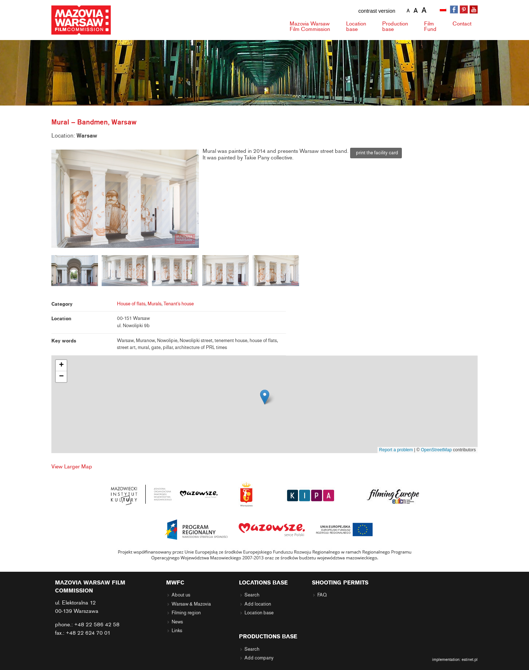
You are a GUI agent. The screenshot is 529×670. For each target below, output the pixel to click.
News (177, 622)
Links (177, 631)
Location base (259, 613)
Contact (461, 23)
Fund (430, 26)
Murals (154, 304)
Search (251, 595)
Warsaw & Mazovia (191, 604)
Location (356, 26)
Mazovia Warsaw (310, 26)
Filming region (186, 613)
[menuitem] (444, 10)
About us (181, 595)
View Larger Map (71, 466)
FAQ (322, 595)
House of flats (131, 304)
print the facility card (376, 153)
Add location (257, 604)
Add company (259, 658)
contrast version (376, 11)
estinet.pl (470, 659)
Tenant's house (179, 304)
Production (395, 26)
